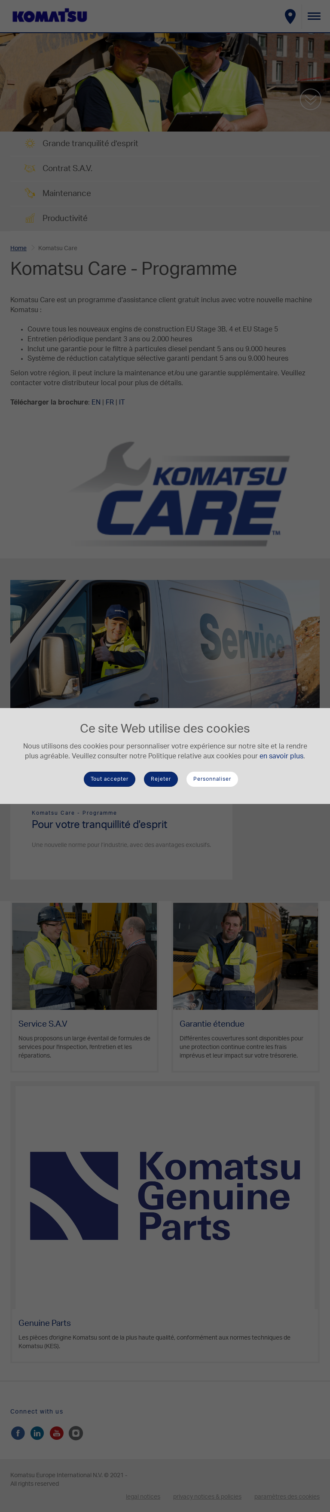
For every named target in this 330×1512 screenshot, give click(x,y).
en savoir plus (281, 756)
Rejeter (161, 779)
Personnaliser (212, 779)
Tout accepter (109, 779)
